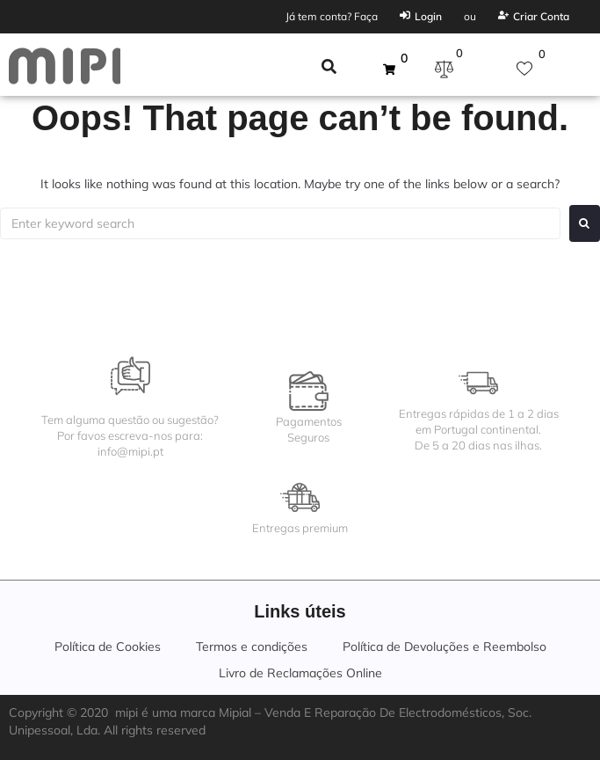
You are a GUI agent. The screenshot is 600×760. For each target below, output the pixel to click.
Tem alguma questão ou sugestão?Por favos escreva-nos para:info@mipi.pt (130, 435)
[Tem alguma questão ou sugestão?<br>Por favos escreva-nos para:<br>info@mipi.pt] (130, 376)
